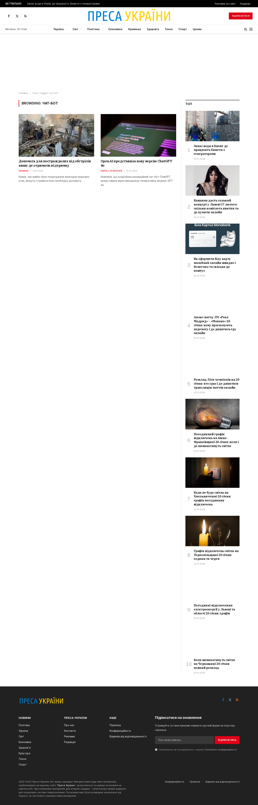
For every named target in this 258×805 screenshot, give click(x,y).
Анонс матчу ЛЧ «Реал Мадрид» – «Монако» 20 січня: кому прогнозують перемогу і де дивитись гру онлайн (215, 325)
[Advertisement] (129, 63)
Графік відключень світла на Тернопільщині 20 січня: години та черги (216, 555)
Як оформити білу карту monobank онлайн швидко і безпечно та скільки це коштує (215, 264)
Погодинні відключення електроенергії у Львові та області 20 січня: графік (214, 609)
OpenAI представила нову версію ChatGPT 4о (136, 163)
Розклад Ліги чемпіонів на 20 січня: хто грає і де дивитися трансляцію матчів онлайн (216, 383)
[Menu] (251, 29)
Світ (75, 29)
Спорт (183, 29)
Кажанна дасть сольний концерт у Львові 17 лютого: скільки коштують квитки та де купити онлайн (216, 206)
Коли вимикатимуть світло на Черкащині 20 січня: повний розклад (214, 664)
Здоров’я (153, 29)
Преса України (66, 785)
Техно (169, 29)
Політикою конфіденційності (221, 749)
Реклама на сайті (225, 3)
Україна (58, 29)
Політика (93, 29)
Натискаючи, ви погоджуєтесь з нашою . (196, 749)
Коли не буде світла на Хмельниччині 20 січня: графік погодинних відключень (212, 498)
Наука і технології (111, 171)
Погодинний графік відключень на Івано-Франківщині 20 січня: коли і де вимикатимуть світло (216, 440)
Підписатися (240, 16)
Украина (24, 171)
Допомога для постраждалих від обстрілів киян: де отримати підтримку (55, 163)
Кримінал (134, 29)
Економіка (115, 29)
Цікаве (197, 29)
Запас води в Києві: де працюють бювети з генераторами (63, 3)
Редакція (245, 3)
